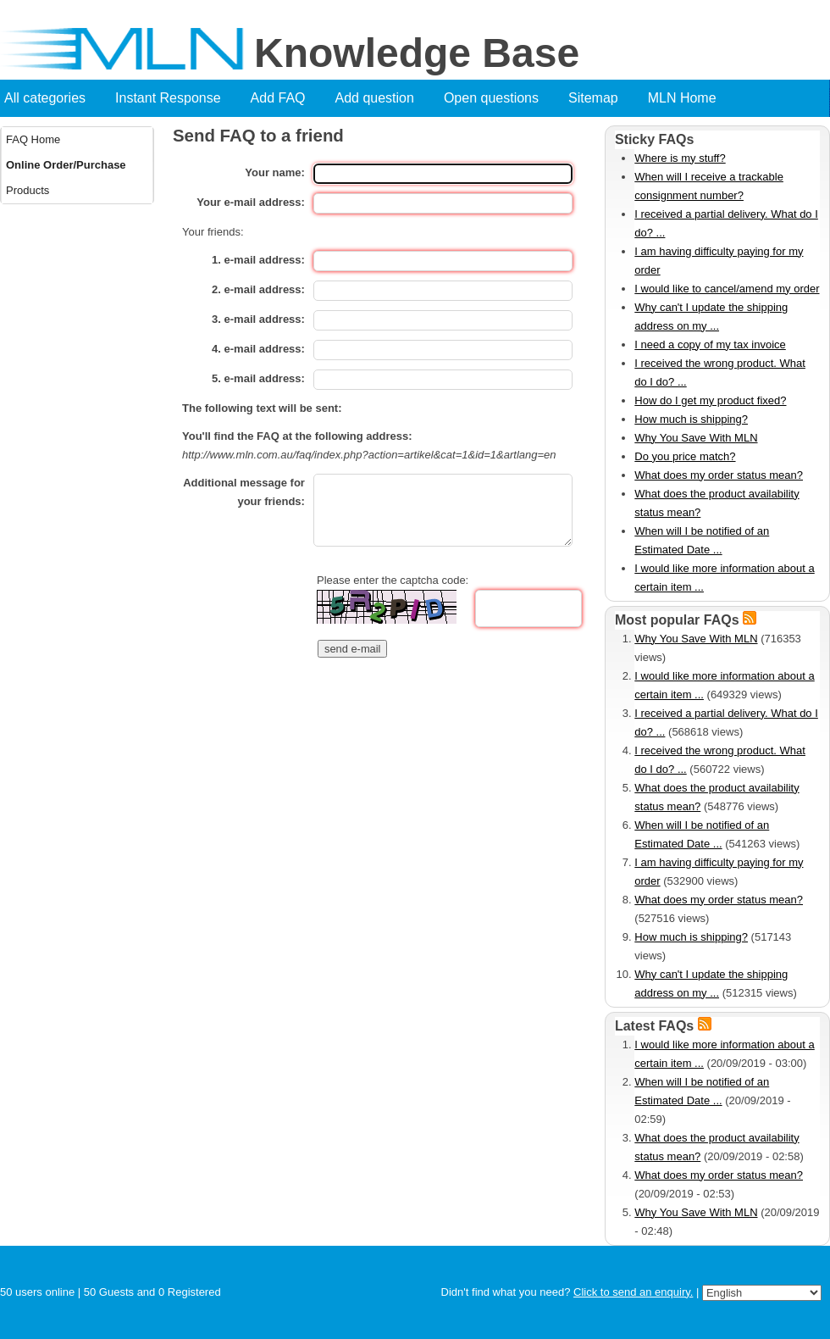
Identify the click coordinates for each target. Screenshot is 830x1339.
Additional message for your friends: (244, 492)
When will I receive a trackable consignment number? (708, 186)
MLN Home (682, 98)
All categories (45, 98)
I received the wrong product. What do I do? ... (719, 372)
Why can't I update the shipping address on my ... (711, 316)
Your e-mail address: (250, 202)
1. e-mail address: (258, 259)
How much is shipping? (691, 419)
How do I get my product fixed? (710, 400)
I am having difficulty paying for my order (718, 260)
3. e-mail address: (258, 319)
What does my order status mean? (718, 475)
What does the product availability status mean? (716, 503)
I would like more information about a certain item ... (724, 577)
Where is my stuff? (679, 158)
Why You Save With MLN (695, 437)
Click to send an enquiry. (633, 1292)
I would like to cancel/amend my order (726, 288)
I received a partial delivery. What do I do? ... (726, 223)
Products (27, 190)
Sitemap (593, 98)
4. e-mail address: (258, 348)
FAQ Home (33, 139)
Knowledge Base (416, 53)
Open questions (491, 98)
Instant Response (168, 98)
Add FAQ (278, 98)
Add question (374, 98)
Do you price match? (684, 456)
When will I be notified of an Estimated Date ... (701, 540)
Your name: (275, 172)
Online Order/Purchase (66, 164)
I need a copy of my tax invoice (709, 344)
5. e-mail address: (258, 378)
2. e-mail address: (258, 289)
